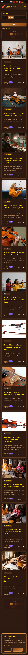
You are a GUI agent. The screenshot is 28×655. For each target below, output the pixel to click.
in (26, 1)
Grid (11, 17)
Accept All (17, 650)
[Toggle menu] (25, 6)
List (17, 17)
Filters (14, 24)
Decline (8, 650)
